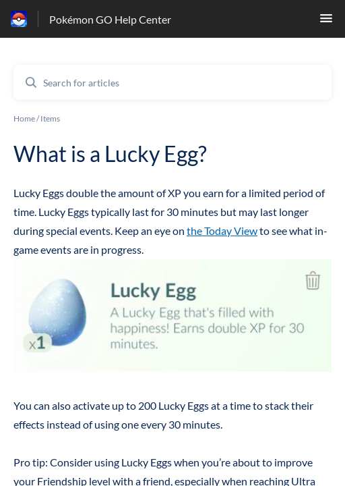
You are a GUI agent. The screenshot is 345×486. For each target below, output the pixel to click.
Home (24, 118)
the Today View (222, 230)
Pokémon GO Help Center (110, 19)
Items (50, 118)
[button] (326, 22)
